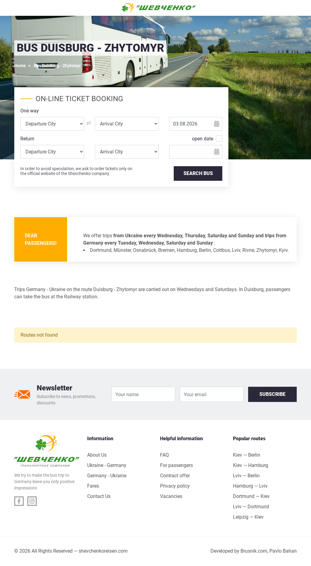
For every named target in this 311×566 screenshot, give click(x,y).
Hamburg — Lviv (250, 486)
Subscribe (272, 394)
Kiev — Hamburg (250, 465)
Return (27, 139)
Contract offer (175, 476)
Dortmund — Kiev (251, 496)
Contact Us (99, 496)
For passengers (176, 465)
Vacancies (171, 496)
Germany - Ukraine (106, 476)
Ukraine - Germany (106, 465)
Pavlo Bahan (283, 551)
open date (202, 138)
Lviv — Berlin (246, 476)
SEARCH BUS (198, 173)
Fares (93, 486)
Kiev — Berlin (246, 455)
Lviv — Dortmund (251, 506)
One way (29, 111)
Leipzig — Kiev (248, 517)
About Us (97, 455)
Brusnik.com (254, 551)
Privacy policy (175, 486)
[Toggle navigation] (21, 7)
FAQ (164, 455)
